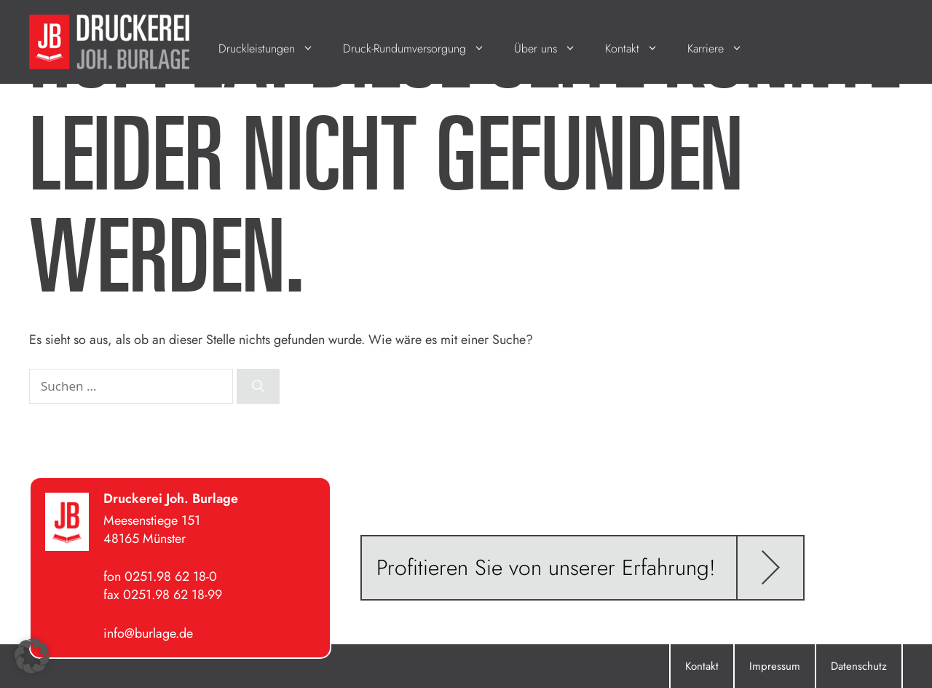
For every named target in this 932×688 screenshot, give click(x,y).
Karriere (722, 48)
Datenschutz (859, 666)
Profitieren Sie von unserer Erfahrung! (546, 567)
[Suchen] (258, 386)
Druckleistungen (273, 48)
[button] (32, 656)
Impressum (774, 666)
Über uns (552, 48)
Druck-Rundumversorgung (421, 48)
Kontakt (639, 48)
